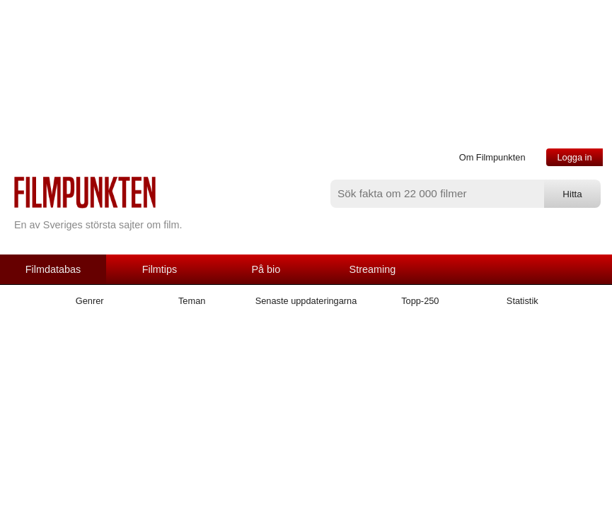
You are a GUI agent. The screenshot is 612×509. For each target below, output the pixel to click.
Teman (191, 301)
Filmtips (160, 269)
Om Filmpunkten (492, 157)
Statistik (522, 301)
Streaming (373, 269)
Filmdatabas (53, 269)
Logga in (574, 157)
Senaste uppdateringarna (306, 301)
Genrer (90, 301)
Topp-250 (420, 301)
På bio (266, 269)
